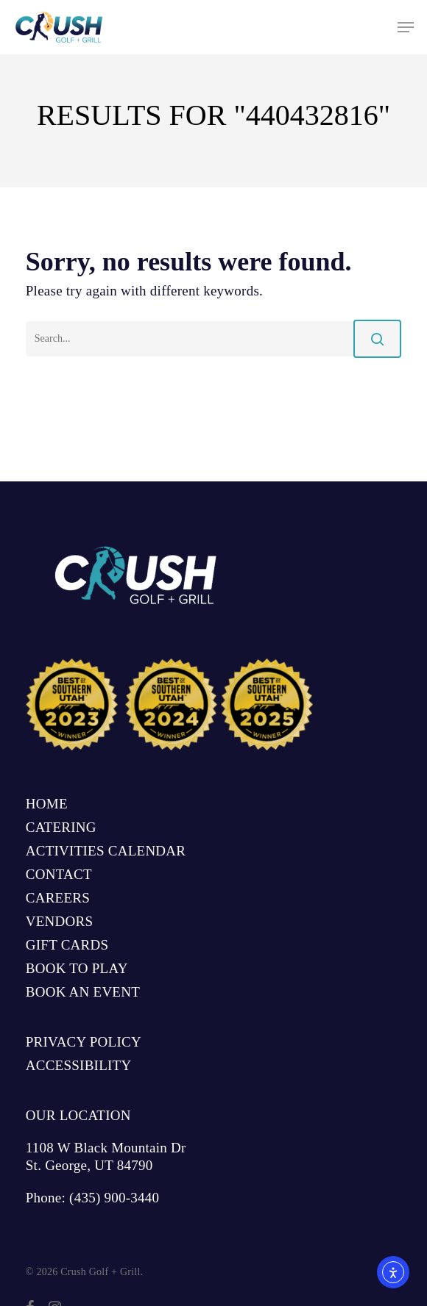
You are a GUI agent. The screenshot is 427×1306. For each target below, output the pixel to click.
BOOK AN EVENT (83, 992)
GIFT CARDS (67, 944)
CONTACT (59, 874)
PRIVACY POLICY (83, 1042)
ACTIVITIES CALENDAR (106, 850)
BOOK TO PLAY (77, 968)
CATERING (61, 827)
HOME (47, 803)
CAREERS (58, 897)
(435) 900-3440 (114, 1197)
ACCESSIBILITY (79, 1065)
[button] (406, 27)
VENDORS (59, 921)
